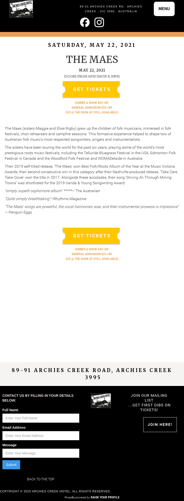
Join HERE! (160, 424)
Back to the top (40, 479)
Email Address (14, 427)
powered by (97, 497)
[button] (164, 9)
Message (9, 445)
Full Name (10, 410)
